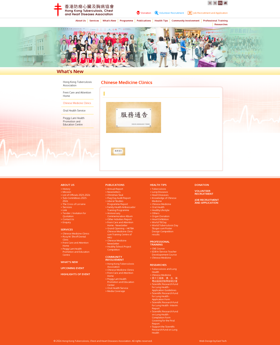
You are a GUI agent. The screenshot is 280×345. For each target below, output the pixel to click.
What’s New (109, 20)
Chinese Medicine (161, 204)
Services (94, 20)
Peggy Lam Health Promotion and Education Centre (73, 121)
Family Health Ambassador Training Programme (121, 209)
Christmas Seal (115, 194)
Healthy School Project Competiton (119, 248)
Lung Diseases (160, 191)
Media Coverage (116, 291)
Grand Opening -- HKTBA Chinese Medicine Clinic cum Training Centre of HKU (120, 233)
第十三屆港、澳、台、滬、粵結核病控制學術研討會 (166, 279)
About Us (81, 20)
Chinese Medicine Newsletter (116, 242)
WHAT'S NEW (69, 262)
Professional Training (215, 20)
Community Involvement (185, 20)
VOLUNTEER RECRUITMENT (204, 192)
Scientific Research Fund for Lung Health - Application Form (165, 296)
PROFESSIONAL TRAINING (160, 243)
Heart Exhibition (160, 219)
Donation (143, 12)
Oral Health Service (74, 110)
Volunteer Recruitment (169, 12)
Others (155, 213)
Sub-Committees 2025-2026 (75, 199)
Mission (67, 191)
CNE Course (158, 248)
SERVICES (67, 229)
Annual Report (115, 188)
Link (65, 210)
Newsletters (114, 191)
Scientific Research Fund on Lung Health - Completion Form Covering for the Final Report (165, 317)
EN (220, 2)
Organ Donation (160, 216)
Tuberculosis (159, 188)
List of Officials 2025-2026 (76, 194)
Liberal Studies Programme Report (117, 202)
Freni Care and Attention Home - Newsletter (120, 224)
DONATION (202, 185)
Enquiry (67, 222)
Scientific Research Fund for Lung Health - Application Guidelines (165, 287)
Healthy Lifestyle (160, 210)
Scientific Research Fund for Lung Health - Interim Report (165, 305)
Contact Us (68, 219)
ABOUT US (67, 185)
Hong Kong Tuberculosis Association (120, 265)
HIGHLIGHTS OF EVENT (75, 274)
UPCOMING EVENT (72, 268)
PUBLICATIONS (114, 185)
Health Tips (161, 20)
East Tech (221, 340)
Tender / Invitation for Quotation (74, 215)
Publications (144, 20)
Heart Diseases (160, 194)
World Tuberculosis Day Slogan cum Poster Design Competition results (165, 230)
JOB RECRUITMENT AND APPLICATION (207, 201)
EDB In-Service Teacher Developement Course (164, 253)
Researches (221, 24)
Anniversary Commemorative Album (119, 215)
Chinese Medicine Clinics (77, 103)
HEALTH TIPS (158, 185)
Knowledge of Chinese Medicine (164, 199)
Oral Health (158, 207)
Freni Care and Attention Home (76, 244)
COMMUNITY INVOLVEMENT (114, 258)
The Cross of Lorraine (74, 204)
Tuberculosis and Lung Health (164, 270)
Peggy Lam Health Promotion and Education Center (120, 281)
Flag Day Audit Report (119, 198)
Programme (126, 20)
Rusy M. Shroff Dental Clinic (74, 238)
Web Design (206, 340)
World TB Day (159, 222)
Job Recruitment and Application (208, 12)
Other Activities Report (119, 219)
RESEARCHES (158, 265)
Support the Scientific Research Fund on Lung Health (164, 329)
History (66, 188)
